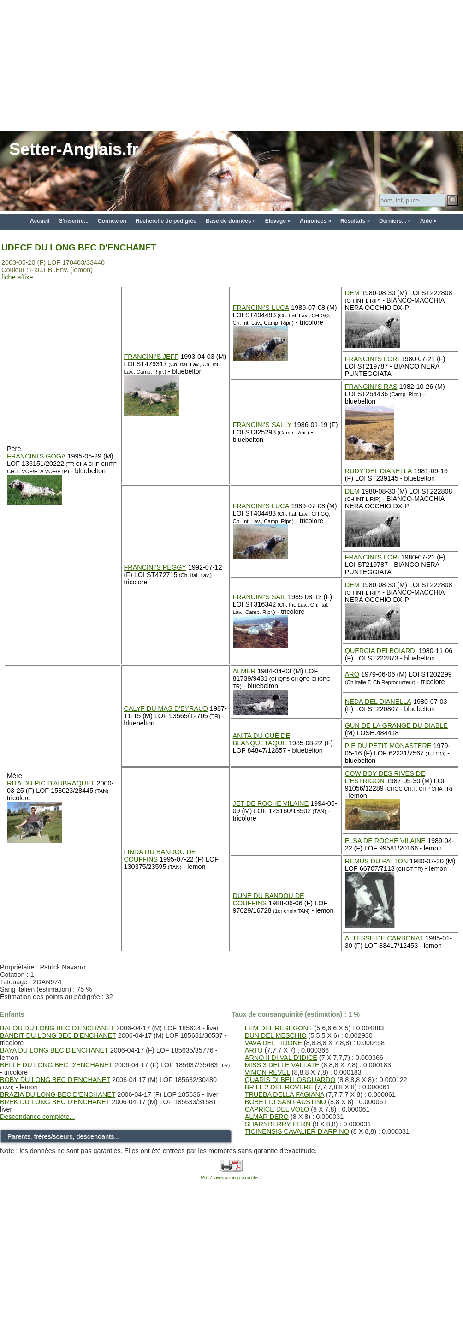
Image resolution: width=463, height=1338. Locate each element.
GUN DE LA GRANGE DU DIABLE (396, 725)
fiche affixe (17, 277)
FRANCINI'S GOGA (36, 456)
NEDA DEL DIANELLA (378, 701)
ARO (352, 674)
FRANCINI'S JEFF (151, 356)
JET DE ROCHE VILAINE (271, 803)
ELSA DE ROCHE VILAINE (385, 840)
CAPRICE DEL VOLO (277, 1109)
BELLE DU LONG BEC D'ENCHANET (56, 1065)
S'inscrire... (74, 221)
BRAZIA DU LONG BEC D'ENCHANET (57, 1094)
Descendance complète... (37, 1116)
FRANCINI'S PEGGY (155, 567)
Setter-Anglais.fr (73, 149)
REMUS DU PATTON (376, 861)
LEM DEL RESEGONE (279, 1028)
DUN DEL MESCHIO (276, 1035)
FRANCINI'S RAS (371, 386)
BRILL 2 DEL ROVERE (279, 1087)
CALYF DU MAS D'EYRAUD (166, 708)
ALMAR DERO (267, 1116)
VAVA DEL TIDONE (273, 1043)
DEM (352, 293)
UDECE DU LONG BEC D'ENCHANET (78, 247)
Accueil (40, 221)
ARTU (254, 1050)
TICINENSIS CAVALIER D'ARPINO (297, 1131)
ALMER (244, 671)
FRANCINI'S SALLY (262, 424)
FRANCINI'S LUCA (261, 307)
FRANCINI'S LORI (372, 359)
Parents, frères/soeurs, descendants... (63, 1136)
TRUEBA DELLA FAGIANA (284, 1094)
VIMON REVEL (267, 1072)
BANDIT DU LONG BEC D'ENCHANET (58, 1035)
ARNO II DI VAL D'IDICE (281, 1057)
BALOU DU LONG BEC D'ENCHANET (57, 1028)
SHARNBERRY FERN (278, 1124)
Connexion (112, 221)
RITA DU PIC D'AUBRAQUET (51, 783)
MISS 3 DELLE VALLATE (282, 1065)
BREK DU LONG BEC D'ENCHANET (55, 1102)
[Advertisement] (231, 64)
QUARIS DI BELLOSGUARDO (290, 1079)
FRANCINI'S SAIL (259, 597)
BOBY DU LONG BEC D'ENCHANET (55, 1079)
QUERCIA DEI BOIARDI (381, 650)
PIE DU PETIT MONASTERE (388, 745)
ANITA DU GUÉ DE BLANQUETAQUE (261, 739)
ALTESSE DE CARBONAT (384, 938)
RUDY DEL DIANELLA (378, 471)
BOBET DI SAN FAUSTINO (285, 1102)
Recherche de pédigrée (166, 221)
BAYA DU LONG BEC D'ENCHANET (54, 1050)
